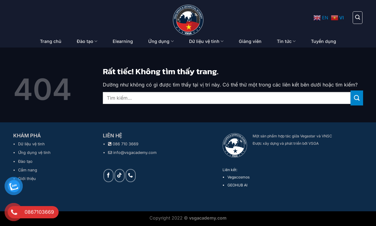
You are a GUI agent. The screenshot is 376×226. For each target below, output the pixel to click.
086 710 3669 (125, 144)
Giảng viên (250, 41)
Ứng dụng (160, 41)
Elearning (123, 41)
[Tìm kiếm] (357, 17)
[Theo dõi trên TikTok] (119, 175)
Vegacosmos (238, 177)
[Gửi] (357, 97)
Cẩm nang (27, 170)
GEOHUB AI (237, 185)
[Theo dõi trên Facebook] (108, 175)
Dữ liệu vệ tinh (206, 41)
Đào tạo (87, 41)
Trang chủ (50, 41)
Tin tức (286, 41)
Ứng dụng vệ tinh (34, 152)
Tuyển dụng (323, 41)
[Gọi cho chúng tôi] (131, 175)
